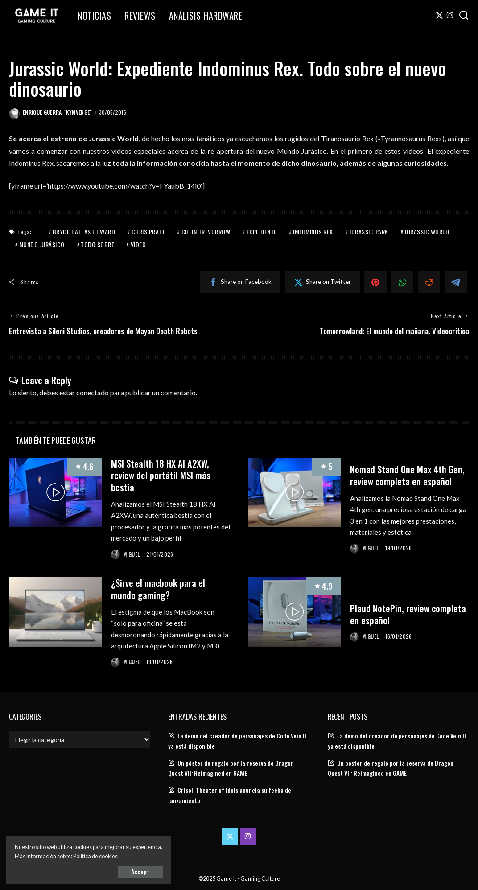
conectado (92, 392)
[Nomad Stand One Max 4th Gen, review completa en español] (294, 493)
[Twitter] (439, 15)
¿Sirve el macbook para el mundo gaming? (159, 588)
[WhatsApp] (402, 282)
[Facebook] (240, 282)
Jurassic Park (368, 231)
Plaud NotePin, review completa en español (408, 614)
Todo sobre (97, 244)
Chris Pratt (148, 231)
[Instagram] (450, 15)
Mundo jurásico (42, 244)
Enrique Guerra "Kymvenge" (57, 112)
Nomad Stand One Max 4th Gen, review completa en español (408, 475)
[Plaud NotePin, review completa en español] (294, 612)
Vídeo (138, 244)
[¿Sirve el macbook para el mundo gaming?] (55, 612)
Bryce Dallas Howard (84, 231)
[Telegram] (456, 282)
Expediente (262, 231)
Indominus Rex (313, 231)
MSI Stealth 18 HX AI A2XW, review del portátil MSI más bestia (161, 475)
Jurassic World (426, 231)
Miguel (132, 554)
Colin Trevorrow (206, 231)
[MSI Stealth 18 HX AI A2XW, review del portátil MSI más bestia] (55, 493)
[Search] (463, 15)
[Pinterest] (375, 282)
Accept (109, 870)
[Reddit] (429, 282)
